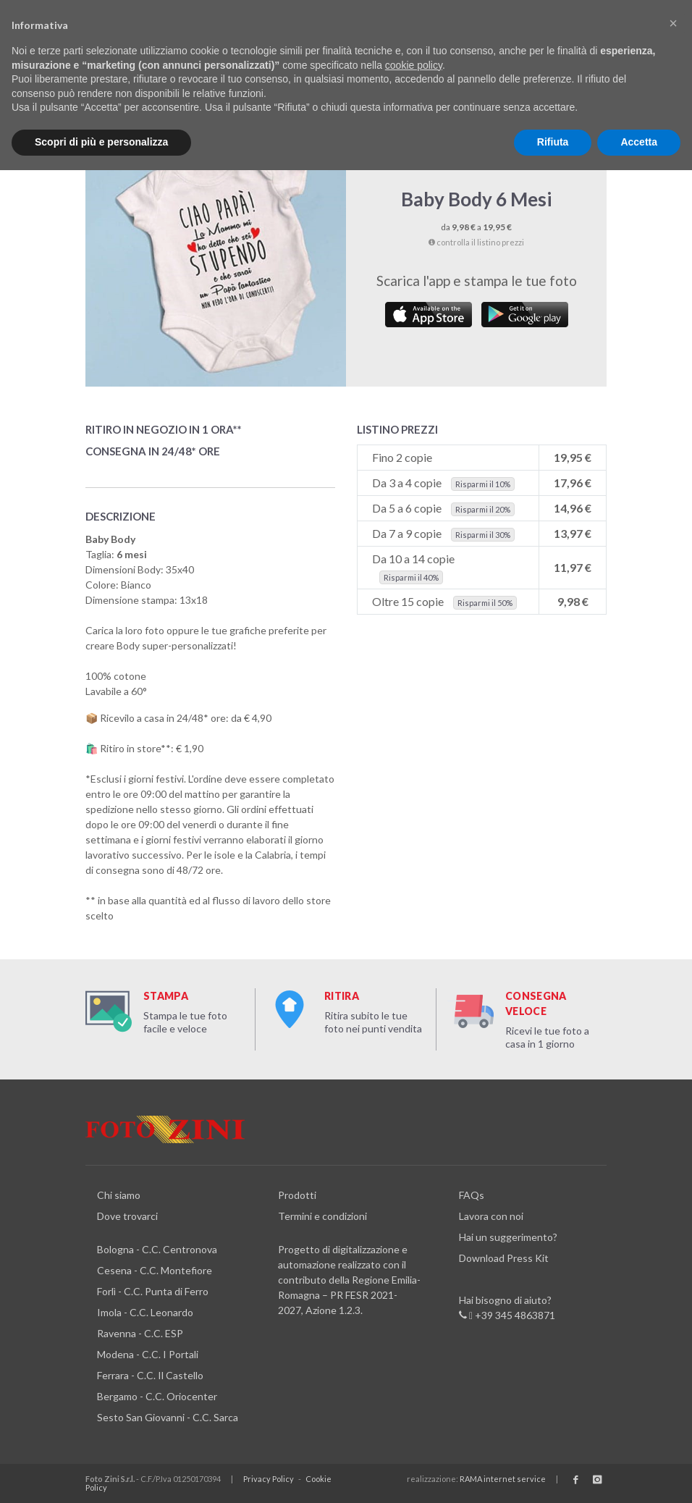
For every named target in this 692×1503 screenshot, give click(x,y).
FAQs (471, 1195)
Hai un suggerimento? (508, 1237)
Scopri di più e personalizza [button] (101, 142)
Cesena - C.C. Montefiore (154, 1270)
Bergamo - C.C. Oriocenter (157, 1396)
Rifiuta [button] (553, 142)
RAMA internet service (503, 1478)
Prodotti (297, 1195)
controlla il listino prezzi (476, 242)
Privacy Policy (268, 1478)
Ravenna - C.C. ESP (140, 1333)
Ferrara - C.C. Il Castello (150, 1375)
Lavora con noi (491, 1216)
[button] (673, 23)
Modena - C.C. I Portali (147, 1354)
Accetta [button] (638, 142)
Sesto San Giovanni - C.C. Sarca (167, 1417)
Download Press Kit (504, 1258)
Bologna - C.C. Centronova (157, 1249)
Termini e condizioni (322, 1216)
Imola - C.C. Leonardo (145, 1312)
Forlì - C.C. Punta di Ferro (152, 1291)
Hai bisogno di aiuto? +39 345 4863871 (507, 1308)
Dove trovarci (127, 1216)
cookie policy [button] (413, 65)
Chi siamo (118, 1195)
